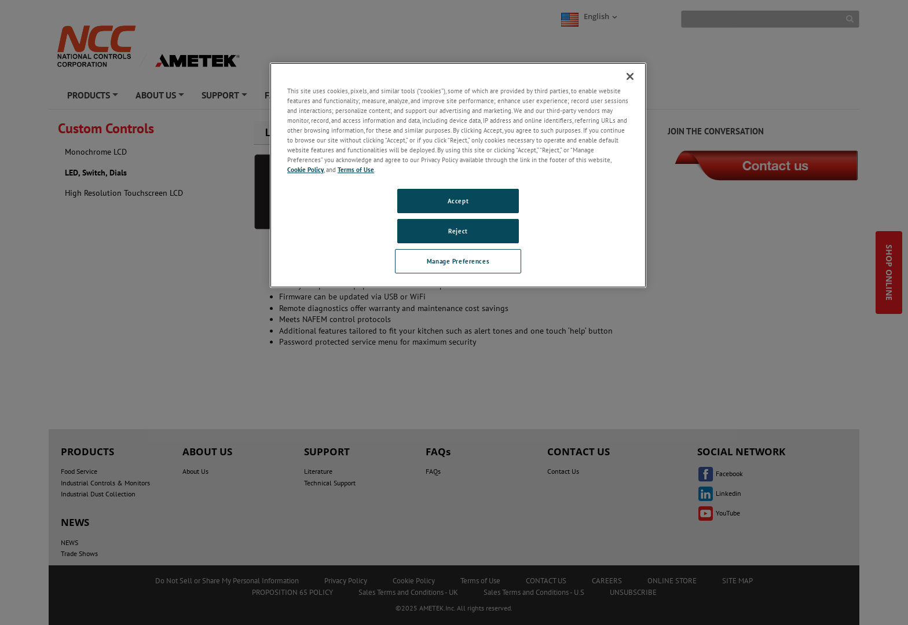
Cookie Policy (305, 169)
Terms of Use (356, 169)
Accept (458, 200)
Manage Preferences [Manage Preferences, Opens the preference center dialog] (458, 261)
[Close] (630, 76)
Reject (457, 230)
